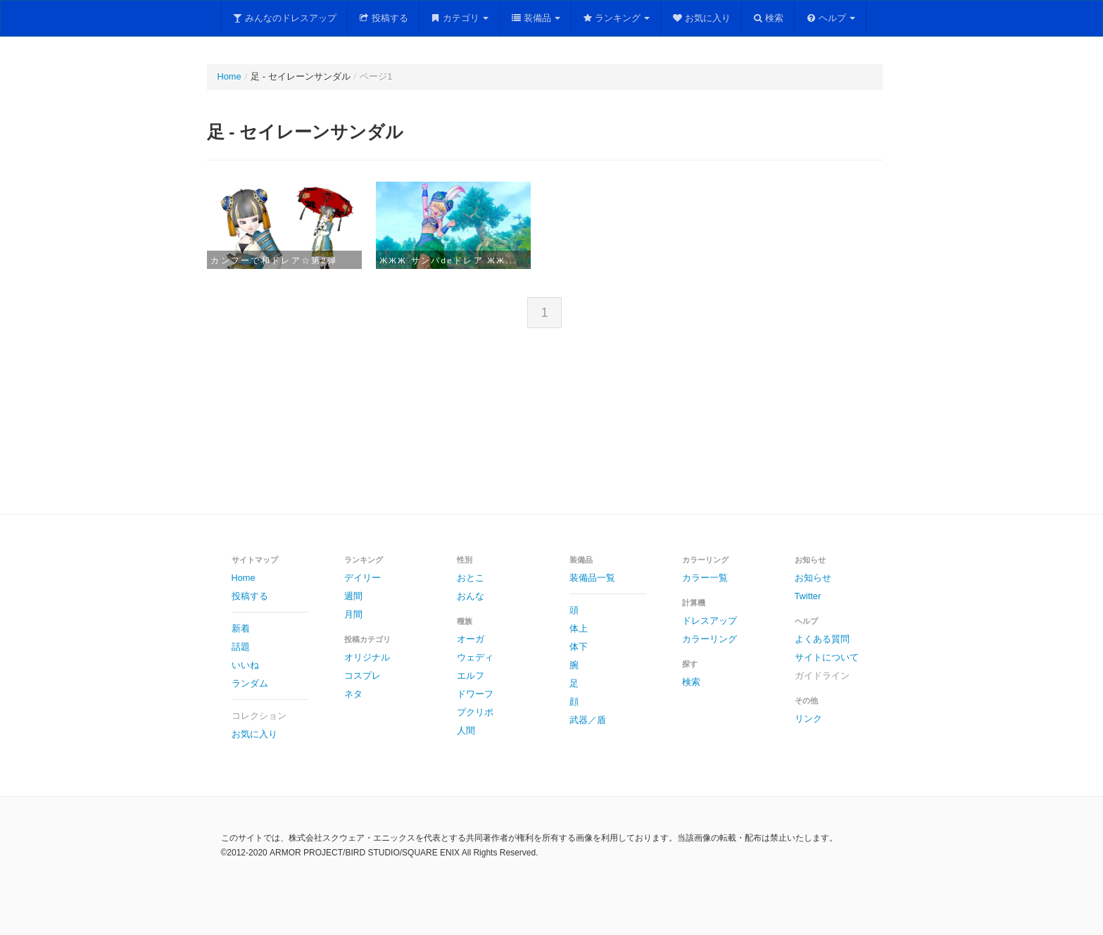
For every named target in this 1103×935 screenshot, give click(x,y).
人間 (466, 730)
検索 (768, 18)
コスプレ (362, 675)
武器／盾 (587, 720)
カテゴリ (459, 18)
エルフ (470, 675)
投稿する (383, 18)
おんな (470, 596)
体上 (578, 628)
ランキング (616, 18)
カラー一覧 (705, 577)
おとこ (470, 577)
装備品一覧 (592, 577)
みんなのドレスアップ (284, 18)
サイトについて (827, 657)
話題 (241, 646)
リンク (808, 718)
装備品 (535, 18)
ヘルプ (830, 18)
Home (229, 76)
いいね (245, 665)
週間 (353, 596)
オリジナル (367, 657)
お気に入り (701, 18)
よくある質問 (822, 639)
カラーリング (709, 639)
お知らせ (813, 577)
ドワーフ (475, 694)
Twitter (808, 596)
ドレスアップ (709, 620)
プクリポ (475, 712)
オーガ (470, 639)
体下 (578, 646)
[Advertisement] (552, 432)
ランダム (250, 683)
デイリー (362, 577)
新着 (241, 628)
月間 (353, 614)
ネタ (353, 694)
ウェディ (475, 657)
